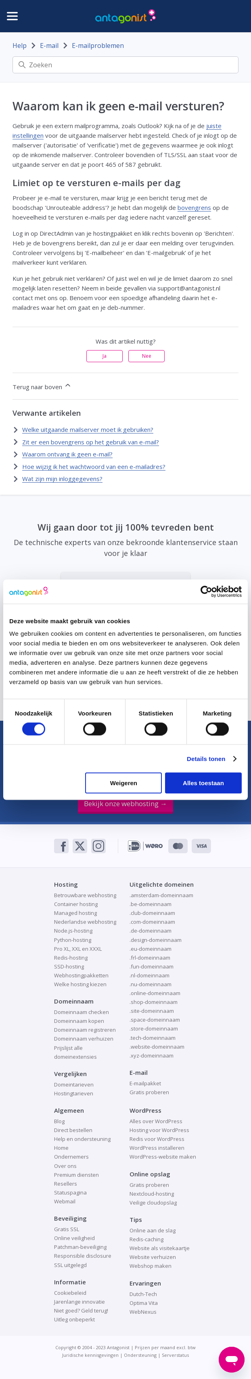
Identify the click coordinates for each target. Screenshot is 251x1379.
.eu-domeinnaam (151, 948)
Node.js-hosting (73, 930)
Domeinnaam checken (81, 1012)
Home (61, 1147)
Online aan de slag (153, 1230)
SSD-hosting (69, 966)
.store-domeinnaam (154, 1028)
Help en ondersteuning (82, 1139)
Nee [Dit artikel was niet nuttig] (146, 356)
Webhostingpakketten (81, 975)
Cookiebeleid (70, 1292)
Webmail (64, 1201)
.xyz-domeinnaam (152, 1055)
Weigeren (123, 783)
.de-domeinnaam (151, 930)
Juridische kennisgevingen (90, 1355)
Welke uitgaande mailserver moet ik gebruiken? (87, 429)
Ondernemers (71, 1156)
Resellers (65, 1183)
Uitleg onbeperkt (74, 1319)
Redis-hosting (71, 957)
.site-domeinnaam (152, 1010)
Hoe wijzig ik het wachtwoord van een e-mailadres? (93, 466)
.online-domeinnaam (155, 993)
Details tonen (206, 758)
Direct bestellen (73, 1130)
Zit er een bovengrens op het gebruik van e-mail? (90, 442)
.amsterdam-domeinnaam (161, 895)
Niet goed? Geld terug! (81, 1310)
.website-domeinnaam (157, 1046)
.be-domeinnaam (151, 904)
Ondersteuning (140, 1355)
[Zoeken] (125, 65)
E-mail (49, 45)
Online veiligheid (74, 1238)
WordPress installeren (157, 1147)
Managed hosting (75, 913)
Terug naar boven (42, 386)
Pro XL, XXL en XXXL (78, 948)
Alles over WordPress (156, 1121)
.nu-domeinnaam (151, 984)
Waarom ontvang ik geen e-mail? (67, 454)
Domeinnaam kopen (79, 1020)
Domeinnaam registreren (85, 1029)
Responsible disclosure (82, 1255)
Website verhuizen (153, 1257)
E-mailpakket (145, 1083)
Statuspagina (70, 1192)
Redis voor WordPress (157, 1139)
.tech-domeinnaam (153, 1037)
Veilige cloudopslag (153, 1202)
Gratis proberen (149, 1092)
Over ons (65, 1166)
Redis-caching (146, 1239)
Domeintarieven (74, 1084)
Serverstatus (175, 1355)
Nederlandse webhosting (85, 921)
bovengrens (194, 207)
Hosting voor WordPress (159, 1130)
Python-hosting (72, 940)
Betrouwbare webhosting (85, 895)
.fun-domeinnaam (152, 966)
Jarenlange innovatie (79, 1301)
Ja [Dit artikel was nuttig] (104, 356)
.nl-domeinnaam (149, 975)
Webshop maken (151, 1265)
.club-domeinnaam (152, 913)
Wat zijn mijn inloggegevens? (62, 479)
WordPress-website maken (163, 1156)
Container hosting (76, 904)
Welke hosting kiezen (80, 984)
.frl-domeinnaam (150, 957)
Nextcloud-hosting (152, 1193)
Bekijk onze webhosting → (125, 803)
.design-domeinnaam (156, 940)
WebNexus (143, 1311)
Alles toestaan (203, 783)
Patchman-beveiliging (80, 1246)
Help (20, 45)
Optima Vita (144, 1302)
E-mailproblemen (98, 45)
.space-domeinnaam (155, 1019)
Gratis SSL (66, 1229)
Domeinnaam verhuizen (83, 1038)
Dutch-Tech (143, 1294)
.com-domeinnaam (152, 921)
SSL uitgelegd (70, 1265)
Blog (59, 1121)
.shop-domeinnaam (154, 1002)
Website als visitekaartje (160, 1248)
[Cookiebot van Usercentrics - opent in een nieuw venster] (206, 591)
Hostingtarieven (73, 1093)
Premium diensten (76, 1174)
